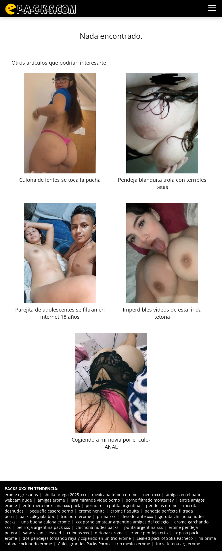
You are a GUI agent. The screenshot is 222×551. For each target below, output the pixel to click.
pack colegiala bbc (37, 516)
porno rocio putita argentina (113, 505)
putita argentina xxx (143, 527)
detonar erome (109, 532)
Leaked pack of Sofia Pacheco (165, 538)
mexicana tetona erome (114, 494)
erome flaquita (124, 511)
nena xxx (151, 494)
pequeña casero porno (51, 511)
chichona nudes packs (97, 527)
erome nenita (92, 511)
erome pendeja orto (148, 532)
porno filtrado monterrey (150, 500)
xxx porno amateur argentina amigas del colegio (122, 522)
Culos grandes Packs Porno (84, 543)
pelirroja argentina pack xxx (43, 527)
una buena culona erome (45, 522)
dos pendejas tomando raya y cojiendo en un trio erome (77, 538)
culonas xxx (78, 532)
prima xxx (106, 516)
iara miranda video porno (95, 500)
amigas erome (51, 500)
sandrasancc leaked (42, 532)
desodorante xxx (137, 516)
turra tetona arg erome (178, 543)
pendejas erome (161, 505)
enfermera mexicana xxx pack (51, 505)
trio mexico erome (132, 543)
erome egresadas (21, 494)
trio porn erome (76, 516)
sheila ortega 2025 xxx (65, 494)
